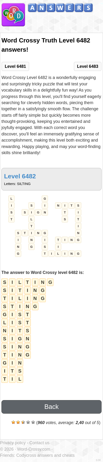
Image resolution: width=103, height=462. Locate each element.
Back (51, 406)
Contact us (39, 442)
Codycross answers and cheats (45, 455)
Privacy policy (13, 442)
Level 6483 (87, 66)
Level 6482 (20, 176)
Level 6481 (15, 66)
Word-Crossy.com (33, 449)
